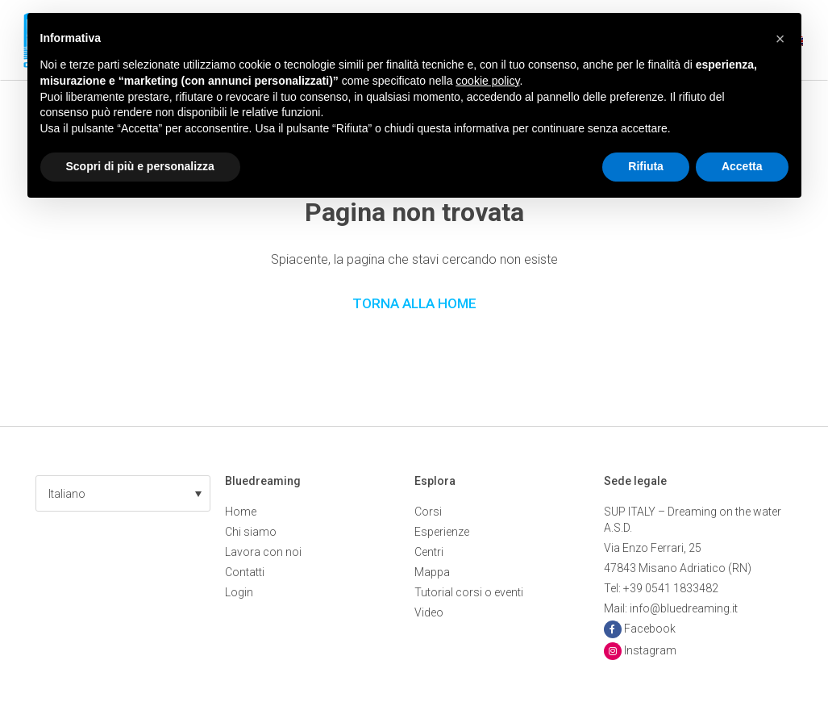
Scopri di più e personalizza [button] (140, 166)
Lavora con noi (263, 551)
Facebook (650, 628)
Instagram (650, 650)
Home (240, 511)
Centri (428, 551)
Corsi (428, 511)
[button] (122, 493)
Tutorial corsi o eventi (468, 592)
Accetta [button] (742, 166)
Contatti (244, 572)
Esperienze (441, 531)
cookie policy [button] (487, 80)
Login (239, 592)
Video (428, 612)
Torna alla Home (414, 303)
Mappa (432, 572)
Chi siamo (251, 531)
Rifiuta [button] (646, 166)
